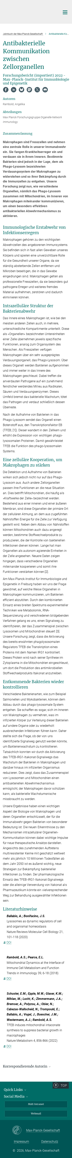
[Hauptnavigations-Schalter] (65, 12)
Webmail (36, 1113)
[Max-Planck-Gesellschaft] (19, 1130)
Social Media (16, 1096)
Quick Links (15, 1090)
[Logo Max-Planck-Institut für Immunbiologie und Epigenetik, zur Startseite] (29, 11)
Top (64, 1085)
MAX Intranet (36, 1104)
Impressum (21, 1141)
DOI (7, 942)
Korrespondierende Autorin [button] (27, 1066)
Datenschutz (49, 1141)
